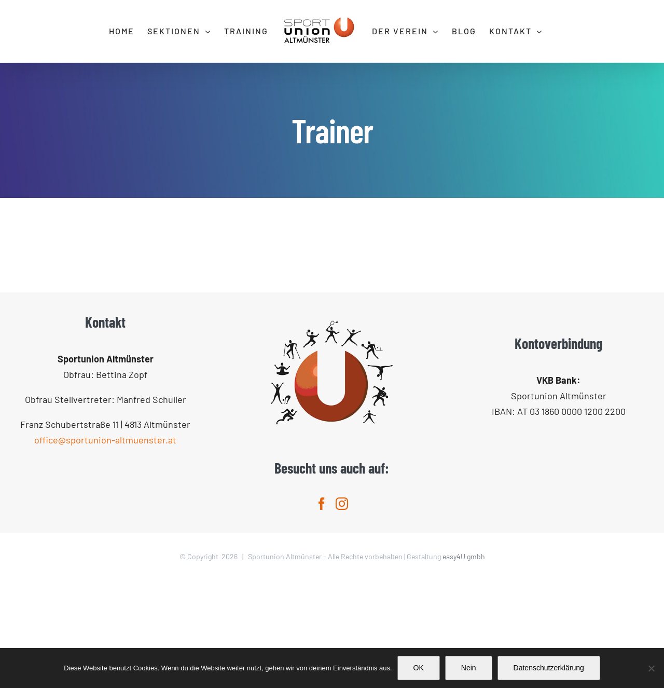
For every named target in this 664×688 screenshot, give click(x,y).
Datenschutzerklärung (549, 668)
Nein (468, 668)
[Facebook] (321, 611)
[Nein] (651, 668)
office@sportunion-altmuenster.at (105, 548)
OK (418, 668)
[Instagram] (342, 611)
